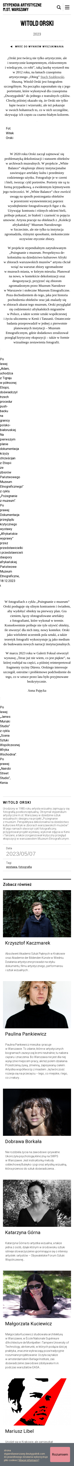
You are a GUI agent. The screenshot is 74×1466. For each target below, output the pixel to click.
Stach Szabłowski (52, 77)
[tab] (59, 7)
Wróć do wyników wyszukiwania (39, 46)
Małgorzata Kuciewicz (28, 1316)
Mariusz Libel (19, 1423)
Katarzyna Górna (22, 1225)
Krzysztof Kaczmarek (27, 935)
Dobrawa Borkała (23, 1134)
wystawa (11, 859)
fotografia (25, 859)
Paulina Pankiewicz (25, 1026)
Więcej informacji (28, 1460)
